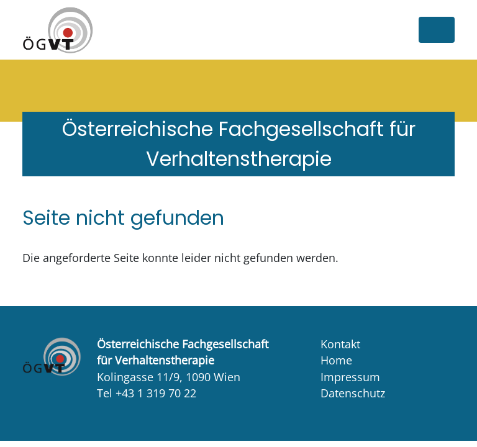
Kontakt (340, 343)
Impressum (350, 376)
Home (336, 360)
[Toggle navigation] (437, 30)
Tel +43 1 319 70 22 (146, 393)
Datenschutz (352, 393)
